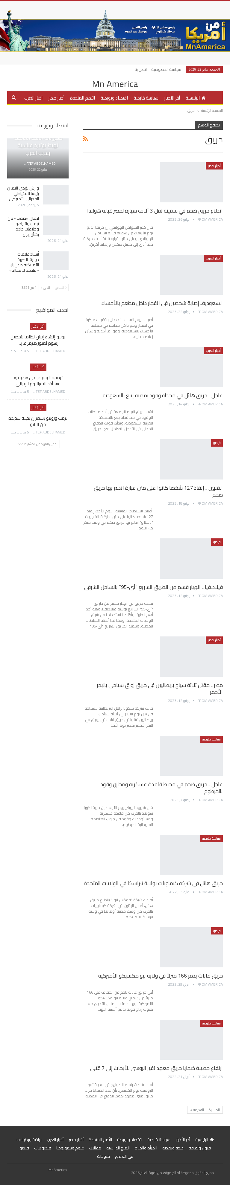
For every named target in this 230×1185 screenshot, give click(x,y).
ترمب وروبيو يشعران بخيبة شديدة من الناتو (37, 421)
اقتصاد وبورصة (114, 98)
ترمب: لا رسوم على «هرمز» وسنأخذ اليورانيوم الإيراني (38, 380)
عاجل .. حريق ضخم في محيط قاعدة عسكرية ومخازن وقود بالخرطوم (162, 787)
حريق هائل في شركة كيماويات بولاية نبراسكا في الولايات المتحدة (153, 883)
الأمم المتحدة (82, 98)
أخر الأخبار (172, 98)
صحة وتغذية (173, 1148)
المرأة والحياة (146, 1148)
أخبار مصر (56, 98)
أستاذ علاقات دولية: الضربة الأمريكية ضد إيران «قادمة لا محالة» (24, 262)
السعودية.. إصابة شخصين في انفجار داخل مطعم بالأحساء (162, 303)
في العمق (124, 1156)
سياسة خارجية (146, 98)
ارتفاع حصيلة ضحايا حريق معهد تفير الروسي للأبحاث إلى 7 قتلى (156, 1068)
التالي (45, 288)
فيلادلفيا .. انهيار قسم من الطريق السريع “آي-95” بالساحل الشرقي (153, 587)
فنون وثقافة (200, 1148)
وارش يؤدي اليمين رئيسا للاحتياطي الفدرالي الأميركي (23, 193)
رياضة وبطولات (29, 1139)
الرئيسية (196, 98)
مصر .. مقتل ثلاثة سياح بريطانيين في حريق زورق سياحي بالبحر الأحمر (160, 688)
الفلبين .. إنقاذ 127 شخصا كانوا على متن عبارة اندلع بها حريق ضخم (158, 491)
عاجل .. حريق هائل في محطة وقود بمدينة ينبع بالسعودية (163, 395)
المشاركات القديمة (205, 1109)
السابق (60, 288)
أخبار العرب (33, 98)
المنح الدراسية (118, 1148)
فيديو (217, 442)
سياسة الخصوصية (166, 69)
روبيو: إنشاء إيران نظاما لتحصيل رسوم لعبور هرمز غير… (37, 339)
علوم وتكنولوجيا (70, 1148)
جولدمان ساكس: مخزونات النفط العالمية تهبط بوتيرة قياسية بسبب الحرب (38, 141)
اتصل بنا (141, 69)
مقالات (95, 1148)
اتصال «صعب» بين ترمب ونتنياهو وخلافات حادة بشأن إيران (23, 226)
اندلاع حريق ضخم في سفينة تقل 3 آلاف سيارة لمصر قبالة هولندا (155, 211)
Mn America (115, 83)
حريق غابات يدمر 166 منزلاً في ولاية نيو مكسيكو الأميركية (160, 976)
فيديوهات (42, 1148)
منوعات (103, 1156)
